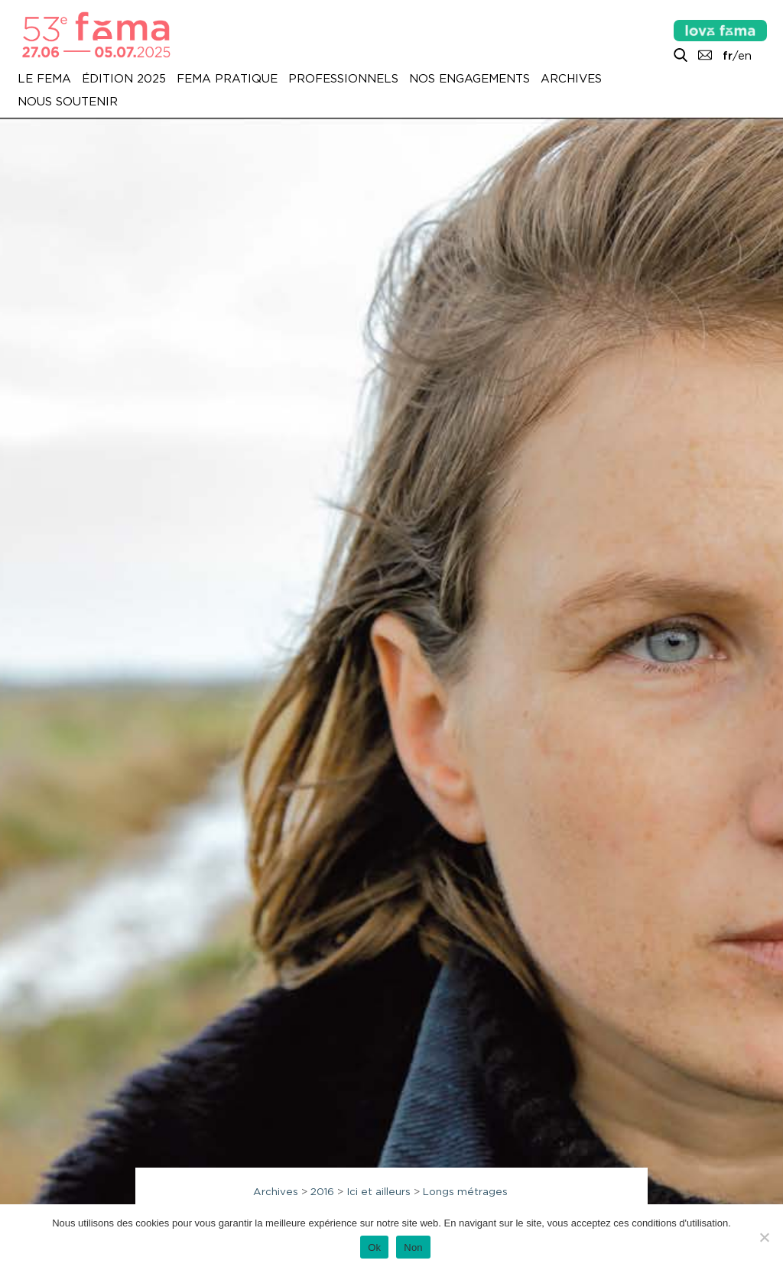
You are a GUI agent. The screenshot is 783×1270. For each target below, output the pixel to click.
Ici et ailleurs (378, 1191)
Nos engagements (469, 79)
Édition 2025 (124, 79)
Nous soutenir (68, 102)
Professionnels (343, 79)
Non (413, 1247)
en (745, 56)
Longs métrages (465, 1191)
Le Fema (44, 79)
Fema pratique (227, 79)
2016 (322, 1191)
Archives (571, 79)
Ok (374, 1247)
